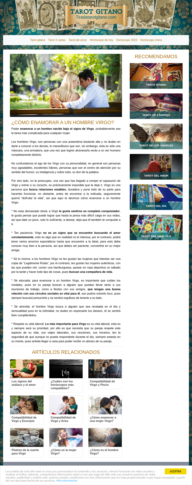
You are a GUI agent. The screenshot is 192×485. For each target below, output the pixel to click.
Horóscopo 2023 (126, 40)
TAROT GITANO (96, 14)
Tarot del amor (77, 40)
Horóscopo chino (151, 40)
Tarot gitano (37, 40)
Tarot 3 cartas (57, 40)
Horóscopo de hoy (101, 40)
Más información (66, 481)
